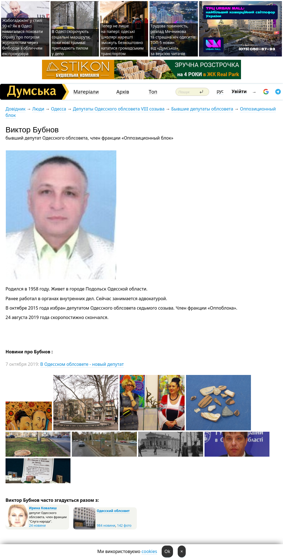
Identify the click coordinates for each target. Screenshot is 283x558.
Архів (122, 91)
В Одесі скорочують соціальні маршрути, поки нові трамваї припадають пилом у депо (71, 42)
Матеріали (86, 91)
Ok (167, 551)
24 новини (37, 525)
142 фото (124, 525)
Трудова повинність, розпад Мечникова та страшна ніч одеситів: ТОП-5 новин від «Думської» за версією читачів (173, 39)
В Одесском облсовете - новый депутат (82, 364)
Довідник (15, 109)
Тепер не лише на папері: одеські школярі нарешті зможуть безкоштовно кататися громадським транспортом (122, 39)
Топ (153, 91)
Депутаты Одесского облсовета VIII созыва (119, 109)
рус (220, 91)
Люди (38, 109)
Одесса (58, 109)
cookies (149, 551)
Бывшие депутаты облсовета (202, 109)
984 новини (106, 525)
